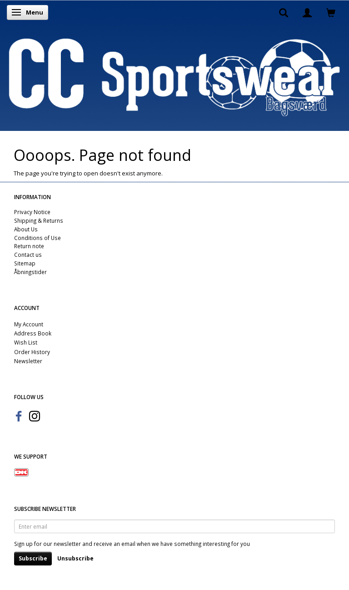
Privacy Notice (32, 211)
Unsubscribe (75, 558)
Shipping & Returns (38, 220)
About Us (26, 229)
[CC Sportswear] (174, 76)
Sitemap (24, 263)
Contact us (28, 254)
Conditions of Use (37, 237)
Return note (29, 246)
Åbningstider (30, 271)
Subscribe (33, 558)
